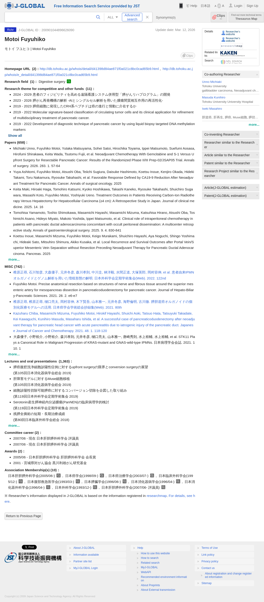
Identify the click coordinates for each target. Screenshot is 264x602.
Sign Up (252, 6)
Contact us (208, 568)
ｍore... (253, 124)
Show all (15, 135)
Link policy (208, 554)
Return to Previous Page (23, 516)
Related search (150, 562)
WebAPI (146, 572)
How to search (150, 558)
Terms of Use (210, 547)
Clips (221, 17)
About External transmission (158, 589)
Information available (86, 554)
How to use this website (155, 553)
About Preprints (150, 585)
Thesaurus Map (246, 17)
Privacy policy (210, 561)
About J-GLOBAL (84, 547)
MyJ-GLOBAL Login (85, 568)
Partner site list (82, 561)
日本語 (205, 6)
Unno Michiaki (212, 82)
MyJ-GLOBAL (149, 567)
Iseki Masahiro (212, 108)
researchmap (157, 496)
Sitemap (207, 583)
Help (193, 6)
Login (238, 6)
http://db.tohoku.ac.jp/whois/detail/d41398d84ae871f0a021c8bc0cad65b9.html (99, 69)
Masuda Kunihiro (213, 97)
